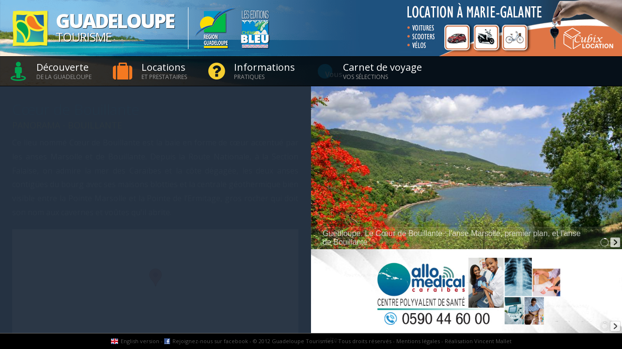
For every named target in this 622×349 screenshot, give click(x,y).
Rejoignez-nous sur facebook (210, 341)
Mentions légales (418, 341)
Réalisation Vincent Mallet (478, 341)
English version (140, 341)
